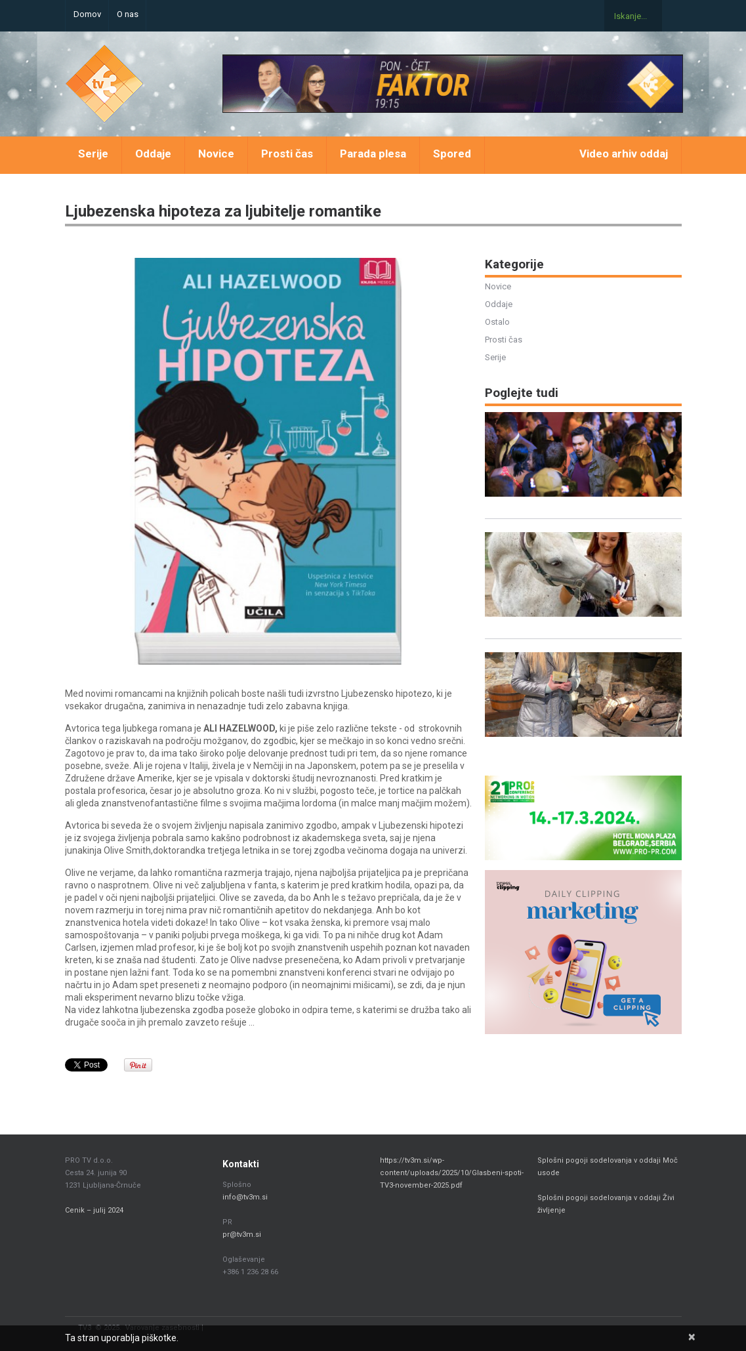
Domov (87, 14)
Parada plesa (373, 153)
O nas (127, 14)
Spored (452, 153)
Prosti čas (287, 153)
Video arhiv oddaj (623, 153)
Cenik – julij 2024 (94, 1210)
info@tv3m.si (245, 1197)
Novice (216, 153)
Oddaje (153, 153)
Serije (93, 153)
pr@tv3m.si (241, 1234)
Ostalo (497, 322)
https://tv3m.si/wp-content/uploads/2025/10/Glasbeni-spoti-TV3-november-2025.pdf (452, 1173)
